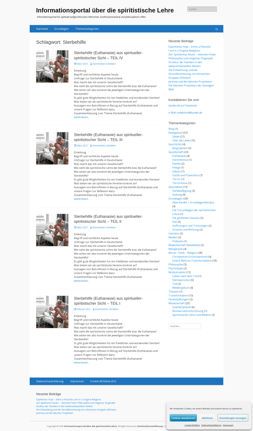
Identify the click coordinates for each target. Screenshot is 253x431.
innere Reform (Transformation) (192, 260)
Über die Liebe (181, 140)
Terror (176, 179)
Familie (176, 163)
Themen (173, 291)
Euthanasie (179, 156)
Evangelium (175, 132)
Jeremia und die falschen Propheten (190, 81)
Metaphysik (175, 249)
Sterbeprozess (181, 280)
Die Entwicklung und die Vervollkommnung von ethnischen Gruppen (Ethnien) (189, 73)
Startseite (42, 29)
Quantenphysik (181, 307)
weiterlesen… (82, 117)
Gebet (176, 136)
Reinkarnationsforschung (187, 311)
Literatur (173, 233)
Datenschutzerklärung (211, 425)
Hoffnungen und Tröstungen (190, 225)
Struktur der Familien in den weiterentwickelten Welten (64, 406)
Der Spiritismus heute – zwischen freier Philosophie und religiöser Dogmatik (75, 402)
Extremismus (180, 160)
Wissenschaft (176, 303)
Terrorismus (180, 183)
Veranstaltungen (178, 299)
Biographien (179, 148)
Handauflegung (181, 191)
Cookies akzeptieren (183, 418)
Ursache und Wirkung (185, 229)
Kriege (176, 167)
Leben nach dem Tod (185, 276)
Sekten (176, 171)
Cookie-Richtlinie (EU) (103, 381)
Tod (174, 284)
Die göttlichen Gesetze (186, 218)
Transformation (178, 295)
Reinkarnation (177, 272)
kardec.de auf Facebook (182, 105)
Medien (172, 237)
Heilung (177, 194)
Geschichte (175, 144)
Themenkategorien (87, 29)
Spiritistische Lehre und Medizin (191, 315)
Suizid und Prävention (185, 175)
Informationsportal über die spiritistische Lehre (105, 10)
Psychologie (175, 268)
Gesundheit (175, 187)
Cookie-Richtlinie (192, 425)
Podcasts (177, 241)
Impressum (228, 425)
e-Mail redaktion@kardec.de (185, 112)
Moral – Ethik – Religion (182, 253)
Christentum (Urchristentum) (189, 256)
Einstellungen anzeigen (232, 418)
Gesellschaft (175, 152)
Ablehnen (207, 418)
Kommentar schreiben (104, 63)
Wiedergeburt (180, 287)
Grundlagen (61, 29)
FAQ (174, 222)
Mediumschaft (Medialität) (184, 245)
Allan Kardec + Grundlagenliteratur (193, 202)
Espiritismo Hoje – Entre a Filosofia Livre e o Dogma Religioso (68, 399)
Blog (171, 129)
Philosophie (175, 264)
